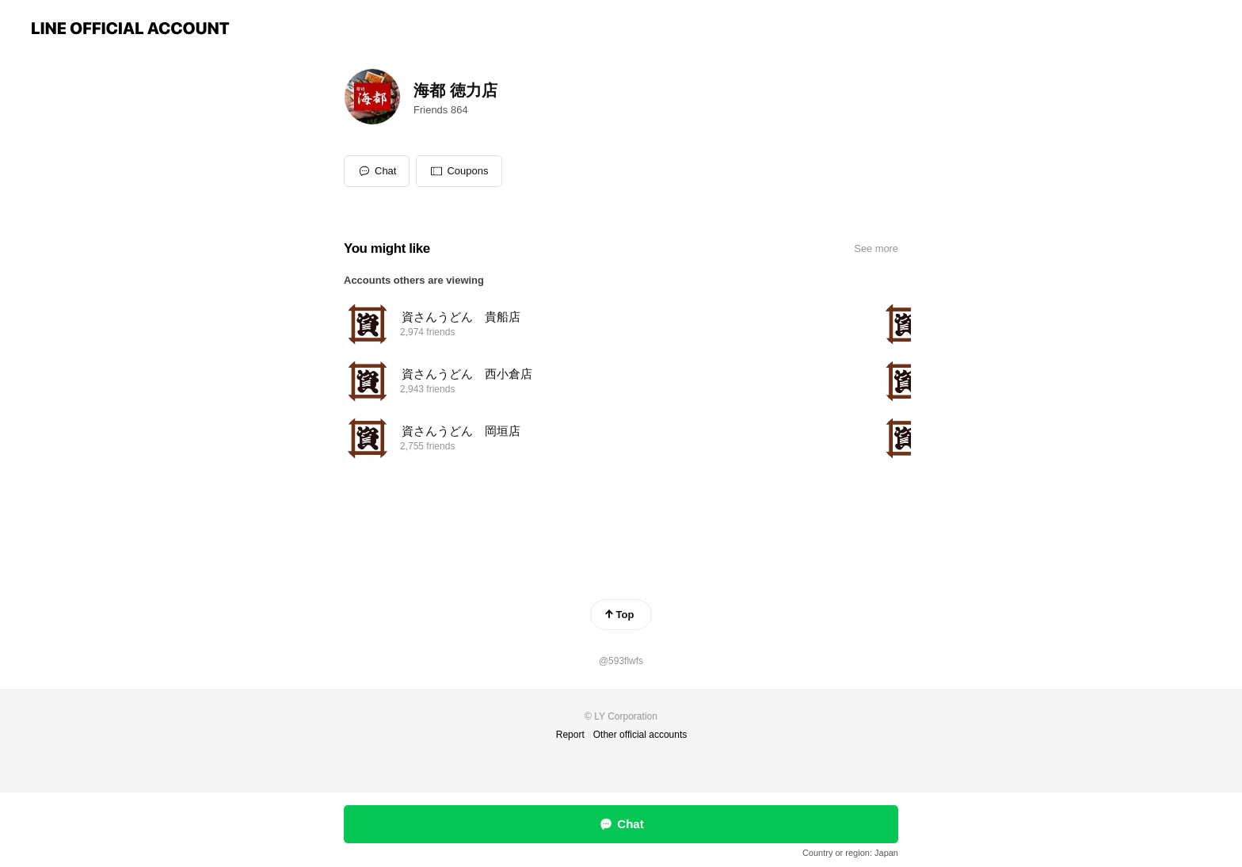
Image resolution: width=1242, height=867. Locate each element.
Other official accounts (640, 734)
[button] (458, 171)
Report (570, 734)
